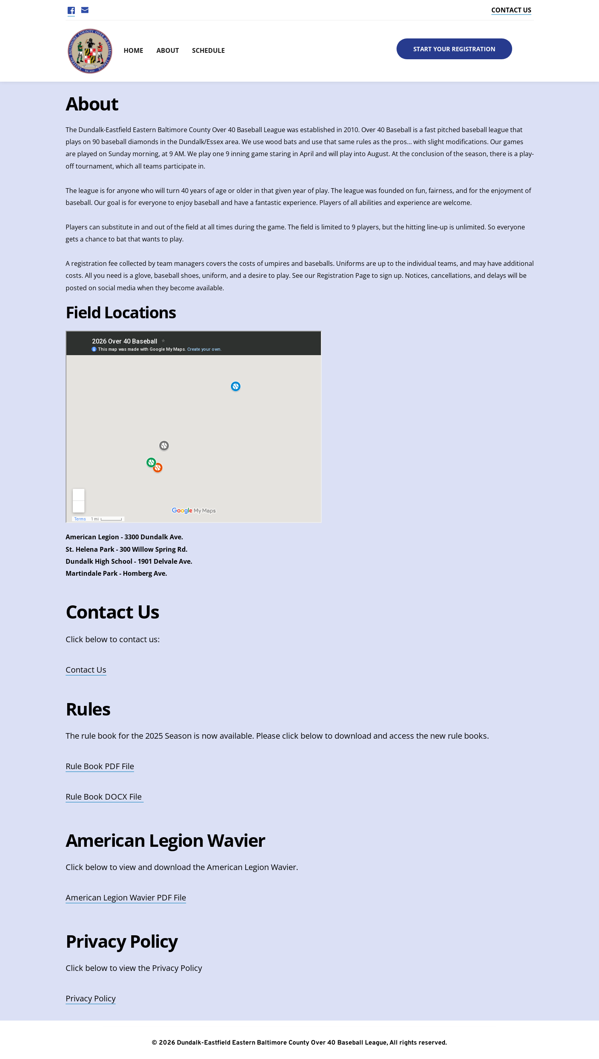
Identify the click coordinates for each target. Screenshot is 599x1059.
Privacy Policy (91, 998)
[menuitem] (129, 51)
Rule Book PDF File (100, 766)
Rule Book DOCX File (105, 796)
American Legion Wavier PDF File (126, 897)
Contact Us (86, 669)
